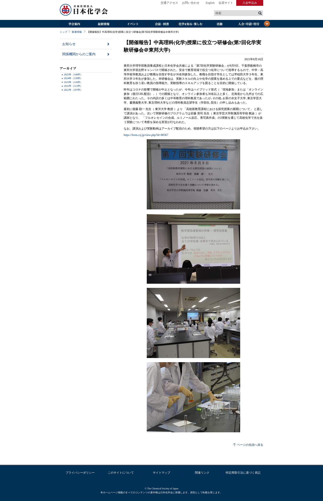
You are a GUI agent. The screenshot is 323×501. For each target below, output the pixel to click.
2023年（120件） (73, 82)
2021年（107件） (73, 89)
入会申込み (249, 2)
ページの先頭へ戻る (250, 444)
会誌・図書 (161, 24)
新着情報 (77, 32)
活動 (219, 24)
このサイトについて (121, 472)
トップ (63, 32)
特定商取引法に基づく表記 (243, 472)
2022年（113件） (73, 85)
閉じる (267, 23)
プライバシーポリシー (80, 472)
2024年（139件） (73, 78)
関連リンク (202, 472)
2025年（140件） (73, 74)
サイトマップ (161, 472)
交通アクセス (169, 2)
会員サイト (226, 2)
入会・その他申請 (248, 24)
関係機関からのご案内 (78, 54)
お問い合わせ (190, 2)
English (210, 2)
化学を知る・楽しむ (190, 24)
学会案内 (74, 24)
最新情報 (103, 24)
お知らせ (69, 44)
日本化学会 (84, 10)
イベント (132, 24)
